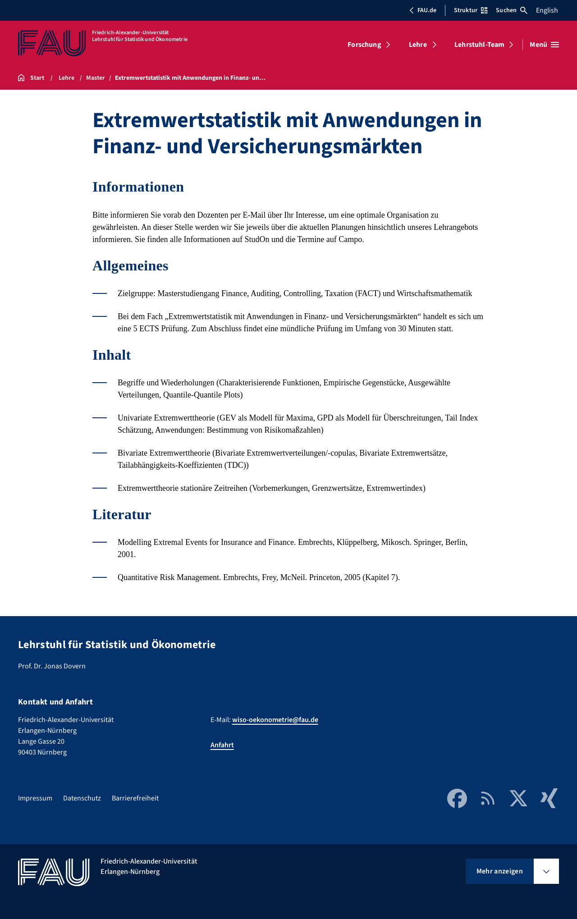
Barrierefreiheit (135, 798)
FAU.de (423, 10)
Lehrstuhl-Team (479, 45)
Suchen (511, 10)
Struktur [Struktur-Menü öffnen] (470, 10)
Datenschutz (82, 798)
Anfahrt (222, 745)
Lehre (418, 45)
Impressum (35, 798)
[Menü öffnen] (544, 45)
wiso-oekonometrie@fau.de (275, 720)
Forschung (364, 45)
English (547, 10)
